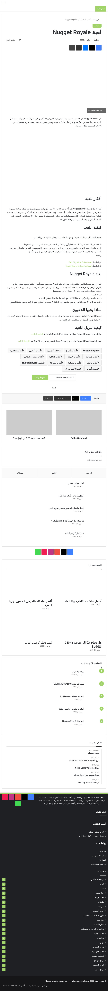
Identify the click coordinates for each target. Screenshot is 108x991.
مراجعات (100, 938)
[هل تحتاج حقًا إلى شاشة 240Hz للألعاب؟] (94, 525)
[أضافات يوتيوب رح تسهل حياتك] (94, 713)
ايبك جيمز (100, 920)
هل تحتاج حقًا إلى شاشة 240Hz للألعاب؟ (67, 521)
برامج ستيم (99, 970)
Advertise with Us (94, 460)
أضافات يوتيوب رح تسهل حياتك (71, 709)
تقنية (102, 889)
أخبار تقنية (100, 893)
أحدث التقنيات (98, 911)
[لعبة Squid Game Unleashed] (94, 700)
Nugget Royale (90, 350)
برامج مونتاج (99, 961)
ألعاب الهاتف (86, 20)
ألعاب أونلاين (35, 350)
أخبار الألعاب (99, 925)
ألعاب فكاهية (55, 356)
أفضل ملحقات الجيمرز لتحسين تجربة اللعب (66, 508)
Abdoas (96, 40)
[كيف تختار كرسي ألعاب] (94, 537)
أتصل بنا (102, 860)
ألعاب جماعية (92, 356)
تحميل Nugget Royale (32, 362)
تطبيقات (101, 902)
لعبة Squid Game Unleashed (79, 266)
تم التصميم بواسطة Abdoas (56, 981)
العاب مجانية (99, 934)
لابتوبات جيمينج (98, 956)
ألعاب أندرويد (53, 350)
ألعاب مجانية (92, 362)
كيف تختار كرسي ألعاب (74, 533)
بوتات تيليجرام (78, 672)
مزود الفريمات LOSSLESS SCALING (69, 684)
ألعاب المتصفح (98, 965)
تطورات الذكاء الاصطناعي (93, 916)
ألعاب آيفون (71, 350)
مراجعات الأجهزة (97, 880)
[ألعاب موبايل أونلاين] (94, 487)
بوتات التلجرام (98, 947)
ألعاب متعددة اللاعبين (32, 356)
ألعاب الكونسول (97, 952)
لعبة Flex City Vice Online (80, 262)
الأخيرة (89, 473)
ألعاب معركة (56, 362)
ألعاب (102, 884)
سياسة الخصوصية (98, 856)
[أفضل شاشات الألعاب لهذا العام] (94, 500)
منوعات (97, 26)
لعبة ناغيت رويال (72, 368)
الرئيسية (97, 20)
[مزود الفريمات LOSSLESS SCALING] (94, 688)
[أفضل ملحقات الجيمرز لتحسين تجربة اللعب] (94, 512)
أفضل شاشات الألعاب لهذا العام (71, 496)
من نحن (102, 851)
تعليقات (19, 473)
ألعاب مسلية (74, 362)
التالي (34, 334)
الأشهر (54, 473)
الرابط (40, 334)
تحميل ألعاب (92, 368)
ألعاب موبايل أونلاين (76, 483)
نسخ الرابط (40, 377)
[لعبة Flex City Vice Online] (94, 725)
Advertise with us (98, 865)
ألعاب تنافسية (16, 350)
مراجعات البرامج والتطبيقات (92, 929)
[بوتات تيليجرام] (94, 676)
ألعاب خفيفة (73, 356)
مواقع (102, 943)
